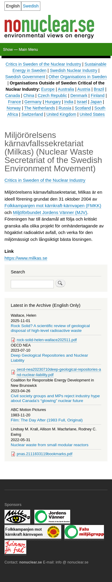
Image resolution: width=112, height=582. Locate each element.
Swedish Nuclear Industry (73, 70)
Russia (65, 108)
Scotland (83, 108)
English (13, 6)
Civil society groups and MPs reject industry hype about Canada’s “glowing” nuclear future (55, 398)
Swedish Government (25, 76)
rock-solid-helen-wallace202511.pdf (47, 340)
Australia (66, 89)
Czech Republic (52, 95)
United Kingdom (61, 114)
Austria (83, 89)
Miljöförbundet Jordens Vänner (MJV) (50, 212)
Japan (96, 101)
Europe (48, 89)
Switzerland (32, 114)
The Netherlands (39, 108)
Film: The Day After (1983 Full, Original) (47, 420)
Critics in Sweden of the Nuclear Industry (43, 64)
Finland (98, 95)
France (14, 101)
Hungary (52, 101)
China (28, 95)
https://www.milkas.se (25, 258)
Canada (12, 95)
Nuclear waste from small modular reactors (49, 445)
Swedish (31, 6)
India (68, 101)
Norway (14, 108)
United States (92, 114)
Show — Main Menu (20, 49)
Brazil (99, 89)
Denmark (79, 95)
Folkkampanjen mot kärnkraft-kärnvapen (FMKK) (52, 205)
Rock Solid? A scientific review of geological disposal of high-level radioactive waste (50, 328)
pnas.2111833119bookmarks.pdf (44, 454)
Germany (33, 101)
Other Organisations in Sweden (78, 76)
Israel (82, 101)
